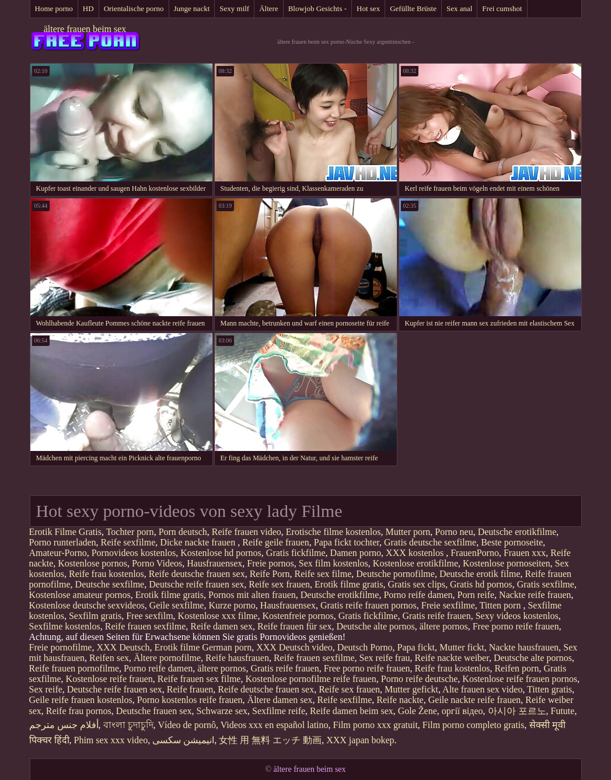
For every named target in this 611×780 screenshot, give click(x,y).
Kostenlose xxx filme (218, 616)
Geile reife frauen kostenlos (80, 700)
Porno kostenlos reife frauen (190, 700)
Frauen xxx (525, 553)
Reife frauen (190, 689)
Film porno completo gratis (474, 725)
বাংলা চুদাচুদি (128, 725)
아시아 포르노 (517, 711)
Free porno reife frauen (516, 626)
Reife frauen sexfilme (145, 626)
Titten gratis (549, 689)
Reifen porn (516, 668)
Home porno (54, 8)
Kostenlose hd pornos (220, 553)
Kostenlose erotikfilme (415, 563)
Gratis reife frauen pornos (368, 605)
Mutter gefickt (411, 689)
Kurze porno (231, 605)
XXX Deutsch (122, 647)
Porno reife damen (417, 595)
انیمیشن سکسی (183, 740)
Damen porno (356, 553)
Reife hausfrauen (237, 658)
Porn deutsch (183, 532)
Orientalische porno (134, 8)
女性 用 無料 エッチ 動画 (270, 740)
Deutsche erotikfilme (517, 532)
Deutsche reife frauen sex (196, 584)
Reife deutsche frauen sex (197, 574)
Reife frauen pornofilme (74, 668)
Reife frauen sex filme (199, 679)
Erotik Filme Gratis (65, 532)
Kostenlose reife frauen (109, 679)
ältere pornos (444, 626)
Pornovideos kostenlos (134, 553)
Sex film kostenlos (333, 563)
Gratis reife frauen (436, 616)
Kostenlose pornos (92, 563)
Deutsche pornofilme (395, 574)
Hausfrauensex (214, 563)
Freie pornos (270, 563)
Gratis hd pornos (481, 584)
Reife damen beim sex (351, 711)
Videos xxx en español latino (275, 725)
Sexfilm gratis (95, 616)
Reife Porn (270, 574)
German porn (227, 647)
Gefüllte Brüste (413, 8)
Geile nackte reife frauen (474, 700)
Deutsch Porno (365, 647)
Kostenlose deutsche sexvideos (87, 605)
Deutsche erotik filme (480, 574)
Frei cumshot (502, 8)
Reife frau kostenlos (106, 574)
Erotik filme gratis (349, 584)
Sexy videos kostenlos (517, 616)
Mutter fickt (461, 647)
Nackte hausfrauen (524, 647)
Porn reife (476, 595)
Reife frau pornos (78, 711)
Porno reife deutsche (419, 679)
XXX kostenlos (416, 553)
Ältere (268, 8)
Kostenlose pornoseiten (506, 563)
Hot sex (368, 8)
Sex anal (459, 8)
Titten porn (501, 605)
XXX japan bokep (360, 740)
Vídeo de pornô (187, 725)
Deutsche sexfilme (110, 584)
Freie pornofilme (60, 647)
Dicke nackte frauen (199, 542)
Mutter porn (407, 532)
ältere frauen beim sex (85, 29)
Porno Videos (157, 563)
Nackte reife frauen (535, 595)
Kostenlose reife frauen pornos (519, 679)
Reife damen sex (221, 626)
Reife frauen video (246, 532)
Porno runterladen (62, 542)
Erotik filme (177, 647)
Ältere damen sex (280, 700)
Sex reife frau (384, 658)
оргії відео (462, 711)
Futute (563, 711)
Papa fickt (415, 647)
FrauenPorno (475, 553)
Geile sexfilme (176, 605)
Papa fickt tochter (346, 542)
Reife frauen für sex (294, 626)
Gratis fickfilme (296, 553)
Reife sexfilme (128, 542)
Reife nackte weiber (452, 658)
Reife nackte (399, 700)
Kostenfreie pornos (297, 616)
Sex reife (45, 689)
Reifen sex (109, 658)
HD (88, 8)
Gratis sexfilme (545, 584)
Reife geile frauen (275, 542)
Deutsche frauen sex (154, 711)
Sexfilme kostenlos (64, 626)
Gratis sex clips (416, 584)
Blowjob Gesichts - (317, 8)
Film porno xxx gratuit (375, 725)
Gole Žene (417, 711)
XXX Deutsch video (294, 647)
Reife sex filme (323, 574)
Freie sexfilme (448, 605)
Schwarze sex (222, 711)
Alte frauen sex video (482, 689)
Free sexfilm (149, 616)
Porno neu (454, 532)
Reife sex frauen (279, 584)
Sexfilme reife (278, 711)
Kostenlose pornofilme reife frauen (310, 679)
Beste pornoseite (512, 542)
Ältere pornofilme (167, 658)
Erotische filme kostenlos (333, 532)
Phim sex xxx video (111, 740)
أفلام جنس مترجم (64, 725)
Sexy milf (234, 8)
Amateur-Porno (58, 553)
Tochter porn (130, 532)
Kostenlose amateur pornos (80, 595)
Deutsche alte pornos (375, 626)
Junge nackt (192, 8)
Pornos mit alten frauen (252, 595)
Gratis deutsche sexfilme (430, 542)
